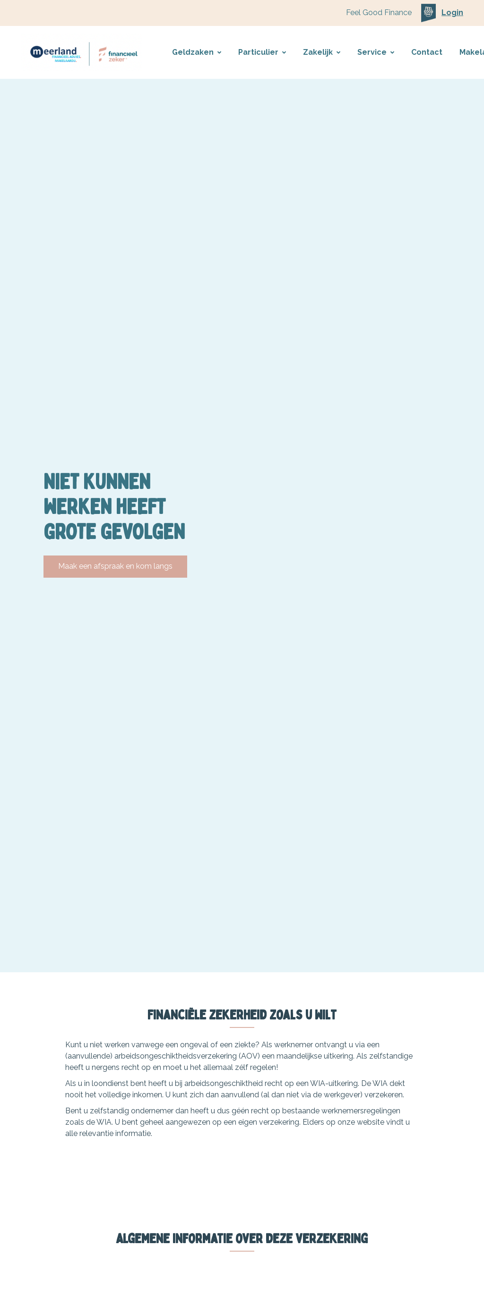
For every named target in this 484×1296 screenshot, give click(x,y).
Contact (426, 52)
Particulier (262, 52)
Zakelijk (321, 52)
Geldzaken (196, 52)
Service (375, 52)
